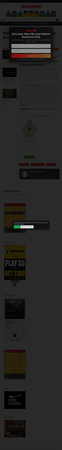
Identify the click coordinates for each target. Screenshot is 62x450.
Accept (17, 227)
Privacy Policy (44, 222)
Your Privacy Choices (19, 224)
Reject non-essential (27, 227)
